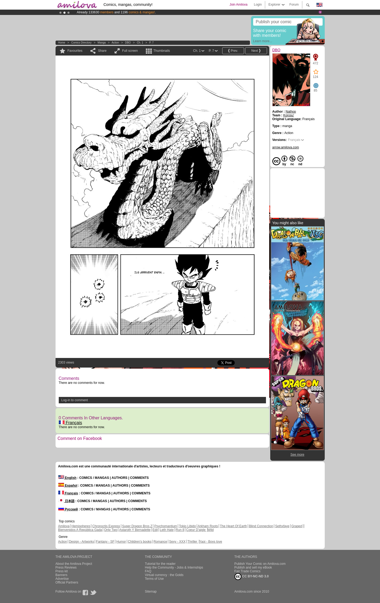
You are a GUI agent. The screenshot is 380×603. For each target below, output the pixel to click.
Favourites (75, 51)
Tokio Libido (187, 526)
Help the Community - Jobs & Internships (174, 567)
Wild (210, 530)
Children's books (139, 541)
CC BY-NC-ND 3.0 (251, 576)
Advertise (62, 579)
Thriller (192, 541)
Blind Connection (261, 526)
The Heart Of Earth (233, 526)
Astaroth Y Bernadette (135, 530)
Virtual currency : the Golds (164, 575)
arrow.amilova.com (285, 147)
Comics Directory (81, 42)
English (67, 478)
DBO (128, 42)
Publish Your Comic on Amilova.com (260, 564)
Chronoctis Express (106, 526)
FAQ (148, 571)
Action (115, 42)
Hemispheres (81, 526)
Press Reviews (66, 567)
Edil (155, 530)
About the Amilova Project (74, 564)
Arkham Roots (208, 526)
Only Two (110, 530)
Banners (62, 575)
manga (101, 42)
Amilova (64, 526)
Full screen (130, 51)
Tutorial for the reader (160, 564)
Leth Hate (167, 530)
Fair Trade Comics (247, 571)
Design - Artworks (81, 541)
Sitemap (151, 591)
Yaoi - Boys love (210, 541)
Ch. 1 (140, 42)
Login (258, 4)
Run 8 (180, 530)
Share (102, 51)
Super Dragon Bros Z (137, 526)
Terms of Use (154, 579)
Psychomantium (165, 526)
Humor (121, 541)
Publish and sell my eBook (253, 567)
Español (67, 485)
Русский (68, 509)
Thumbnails (161, 51)
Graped (296, 526)
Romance (160, 541)
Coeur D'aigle (196, 530)
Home (61, 42)
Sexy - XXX (177, 541)
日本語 (66, 501)
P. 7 (151, 42)
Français (70, 422)
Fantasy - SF (105, 541)
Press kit (62, 571)
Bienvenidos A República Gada (80, 530)
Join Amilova (238, 4)
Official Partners (67, 582)
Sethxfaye (282, 526)
